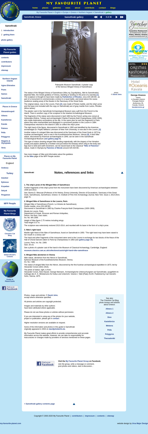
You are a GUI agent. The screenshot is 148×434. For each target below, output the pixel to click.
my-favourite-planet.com (10, 423)
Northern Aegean (85, 12)
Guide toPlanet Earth (10, 279)
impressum (6, 66)
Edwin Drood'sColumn (10, 254)
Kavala (4, 124)
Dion (110, 317)
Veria (3, 148)
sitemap (4, 70)
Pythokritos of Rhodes (72, 97)
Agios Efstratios (8, 85)
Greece (74, 12)
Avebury (4, 168)
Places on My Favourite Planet (10, 157)
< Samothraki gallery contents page (39, 404)
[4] (88, 134)
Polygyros (5, 137)
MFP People (10, 203)
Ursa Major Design (140, 423)
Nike (32, 156)
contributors (6, 62)
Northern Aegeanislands (10, 80)
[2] (61, 104)
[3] (100, 129)
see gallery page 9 (52, 139)
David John (117, 94)
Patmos (4, 128)
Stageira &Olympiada (5, 142)
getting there (8, 35)
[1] (98, 95)
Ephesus (5, 182)
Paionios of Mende (55, 148)
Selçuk (4, 191)
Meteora (109, 326)
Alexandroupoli (7, 111)
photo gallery (7, 40)
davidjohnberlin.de (57, 329)
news (67, 8)
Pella (3, 132)
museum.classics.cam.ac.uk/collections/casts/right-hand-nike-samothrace (56, 250)
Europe (66, 12)
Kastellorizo (6, 120)
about (77, 8)
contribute (89, 8)
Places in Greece (10, 107)
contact (102, 8)
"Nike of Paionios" (91, 146)
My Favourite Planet (45, 12)
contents (5, 58)
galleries (57, 8)
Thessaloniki (109, 338)
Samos (4, 94)
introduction (8, 30)
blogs (113, 8)
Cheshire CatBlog (10, 233)
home (35, 8)
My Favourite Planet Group (77, 361)
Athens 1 (109, 309)
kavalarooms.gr (138, 107)
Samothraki (6, 98)
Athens (4, 116)
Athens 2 (109, 313)
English (58, 12)
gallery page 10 (85, 240)
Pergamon (5, 195)
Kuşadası (5, 186)
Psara (3, 90)
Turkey (9, 173)
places (45, 8)
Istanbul (4, 178)
